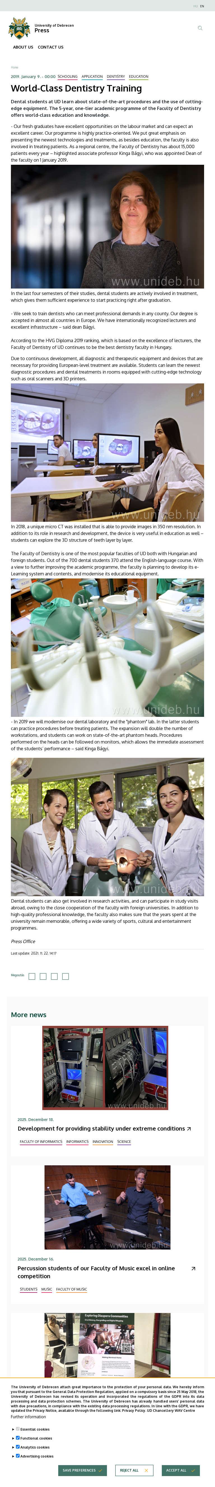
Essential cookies (35, 1438)
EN (202, 6)
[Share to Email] (65, 976)
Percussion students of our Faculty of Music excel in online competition (96, 1272)
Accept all (176, 1479)
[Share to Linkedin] (54, 976)
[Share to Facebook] (32, 976)
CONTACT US (51, 47)
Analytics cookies (35, 1456)
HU (195, 6)
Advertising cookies (36, 1465)
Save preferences (79, 1479)
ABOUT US (23, 47)
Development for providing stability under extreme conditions (101, 1128)
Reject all (129, 1479)
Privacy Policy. (134, 1419)
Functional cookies (36, 1447)
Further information (28, 1425)
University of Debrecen (54, 25)
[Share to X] (43, 976)
